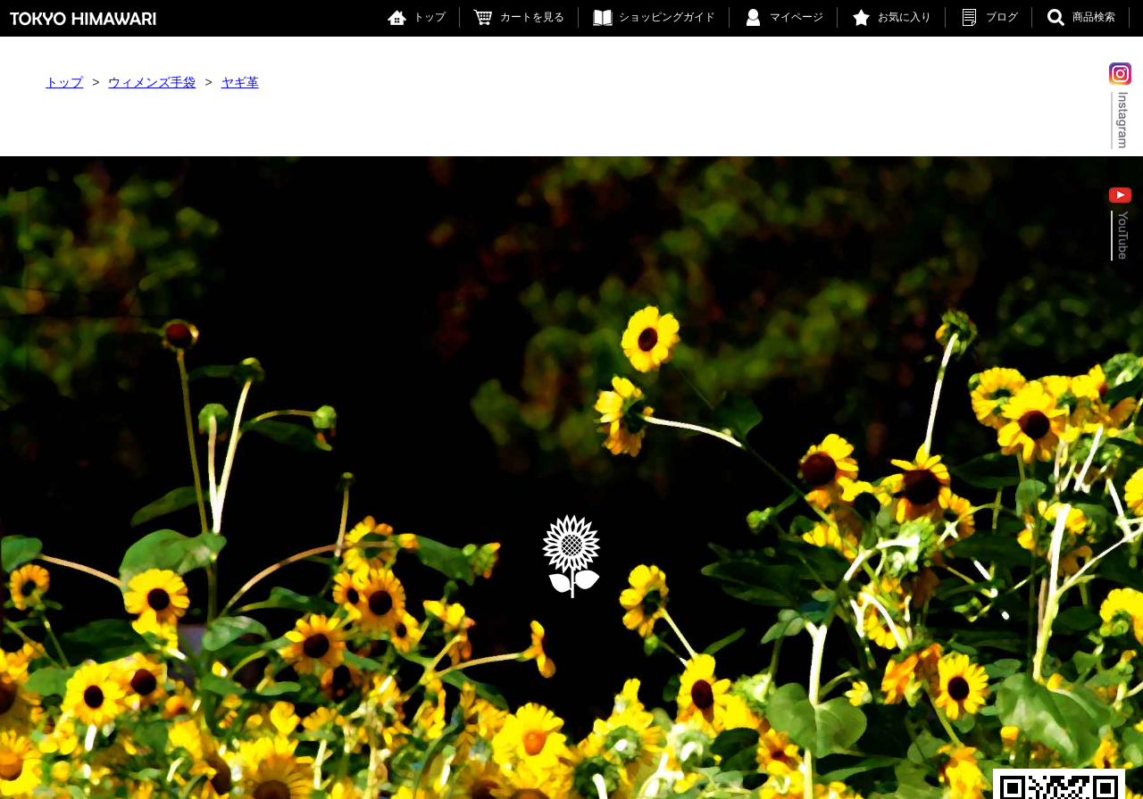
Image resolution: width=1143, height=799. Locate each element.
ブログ (1002, 17)
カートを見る (532, 17)
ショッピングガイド (667, 17)
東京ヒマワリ (83, 18)
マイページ (796, 17)
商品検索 (1093, 17)
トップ (429, 17)
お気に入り (904, 17)
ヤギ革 (240, 82)
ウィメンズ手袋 (152, 82)
